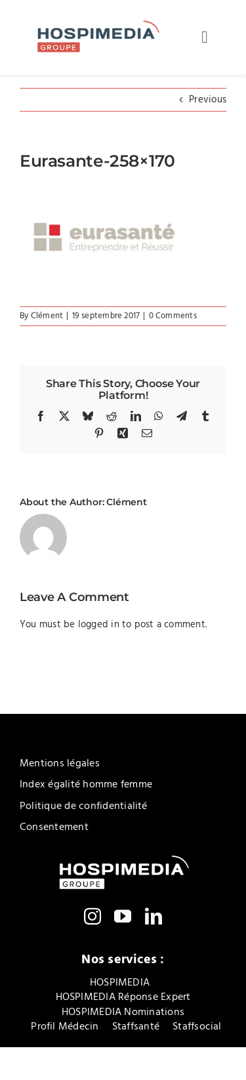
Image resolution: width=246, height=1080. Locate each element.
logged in (98, 625)
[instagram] (92, 915)
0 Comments (173, 316)
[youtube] (122, 915)
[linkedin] (153, 915)
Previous (207, 100)
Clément (47, 316)
